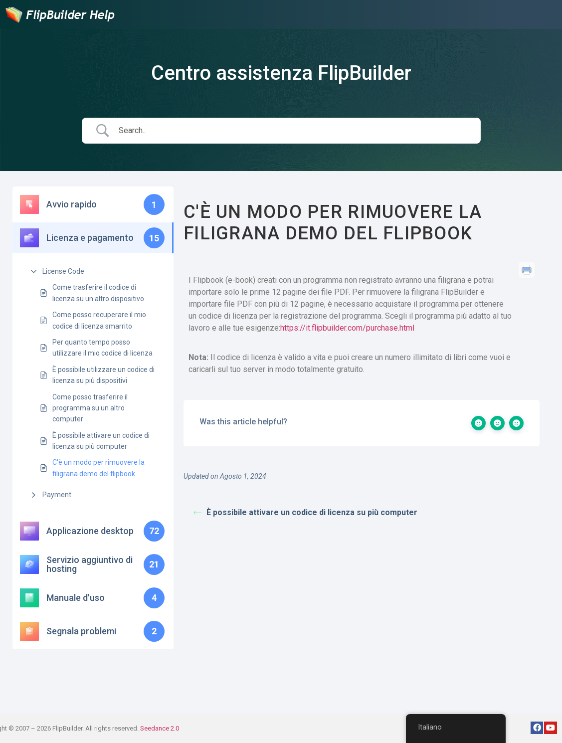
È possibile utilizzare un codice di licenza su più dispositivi (103, 375)
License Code (63, 271)
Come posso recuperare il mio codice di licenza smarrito (99, 320)
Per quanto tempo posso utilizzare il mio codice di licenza (102, 347)
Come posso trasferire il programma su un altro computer (90, 408)
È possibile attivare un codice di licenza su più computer (101, 440)
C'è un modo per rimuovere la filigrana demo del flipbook (98, 467)
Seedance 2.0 (159, 728)
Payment (56, 495)
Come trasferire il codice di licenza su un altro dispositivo (98, 292)
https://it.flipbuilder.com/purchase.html (347, 328)
